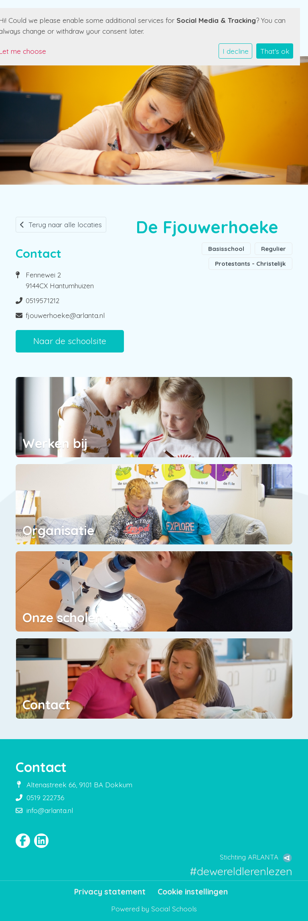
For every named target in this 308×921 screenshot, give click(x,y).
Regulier (273, 249)
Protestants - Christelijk (250, 263)
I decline (236, 51)
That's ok (275, 51)
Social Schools (174, 909)
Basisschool (226, 249)
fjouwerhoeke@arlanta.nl (65, 315)
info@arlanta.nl (49, 810)
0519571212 (42, 300)
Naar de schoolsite (69, 341)
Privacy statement (110, 892)
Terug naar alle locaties (61, 224)
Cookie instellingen (193, 892)
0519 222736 (45, 797)
